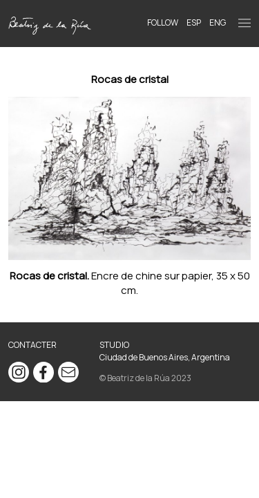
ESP (193, 22)
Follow (162, 22)
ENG (217, 22)
